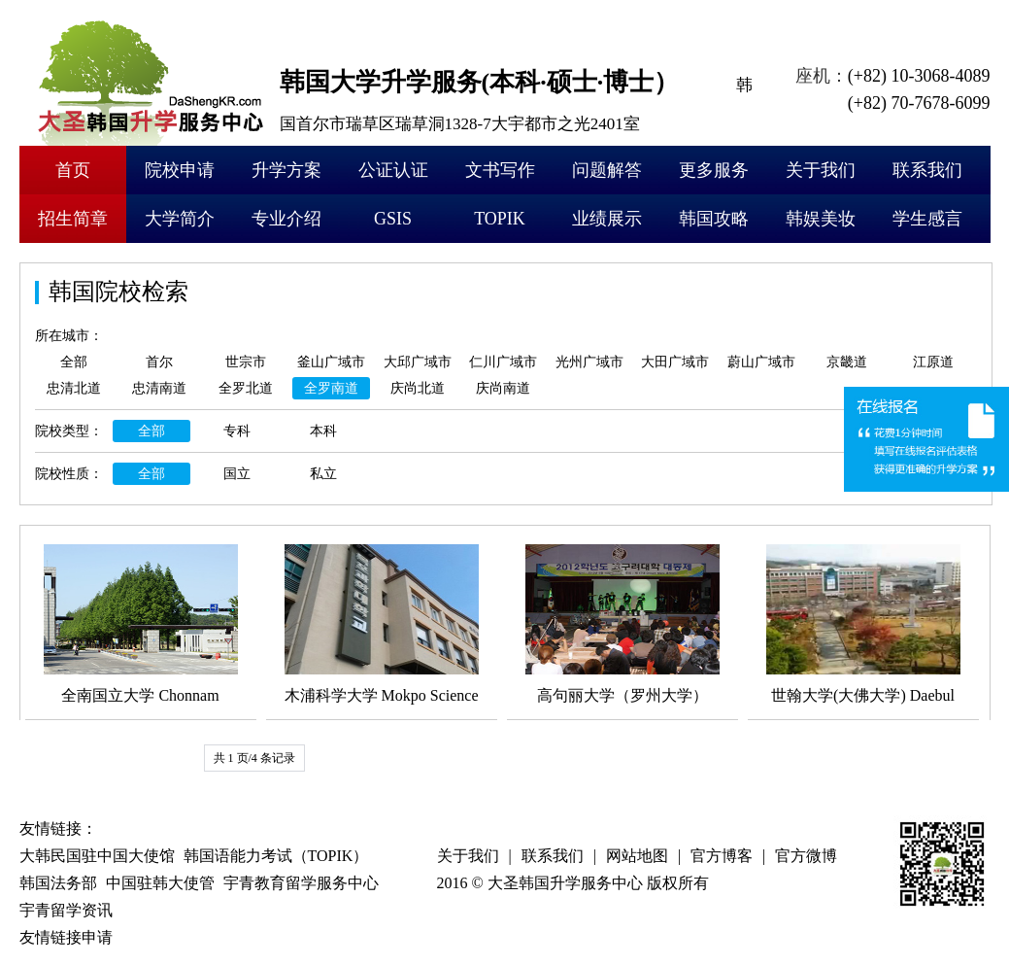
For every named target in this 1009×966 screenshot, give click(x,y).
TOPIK (499, 218)
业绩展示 (607, 218)
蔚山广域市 (761, 362)
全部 (73, 362)
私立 (323, 473)
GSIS (393, 218)
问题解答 (607, 170)
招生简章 (73, 218)
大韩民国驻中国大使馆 (97, 855)
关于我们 (821, 170)
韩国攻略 (714, 218)
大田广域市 (675, 362)
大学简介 (180, 218)
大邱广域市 (418, 362)
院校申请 (180, 170)
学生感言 (927, 218)
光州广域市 (589, 362)
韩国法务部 (58, 883)
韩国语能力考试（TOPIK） (276, 855)
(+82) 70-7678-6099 (919, 103)
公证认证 (393, 170)
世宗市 (245, 362)
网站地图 (637, 855)
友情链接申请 (66, 937)
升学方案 (286, 170)
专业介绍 (286, 218)
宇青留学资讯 (66, 910)
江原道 (933, 362)
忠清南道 (159, 388)
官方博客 (721, 855)
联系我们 (927, 170)
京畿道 (846, 362)
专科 (237, 431)
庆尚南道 (503, 388)
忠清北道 (74, 388)
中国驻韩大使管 (160, 883)
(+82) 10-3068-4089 (919, 76)
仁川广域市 (503, 362)
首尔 (159, 362)
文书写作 (500, 170)
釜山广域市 (331, 362)
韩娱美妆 (821, 218)
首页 (72, 170)
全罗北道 (246, 388)
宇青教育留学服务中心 (301, 883)
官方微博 (806, 855)
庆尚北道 (417, 388)
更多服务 (714, 170)
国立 (237, 473)
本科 (323, 431)
